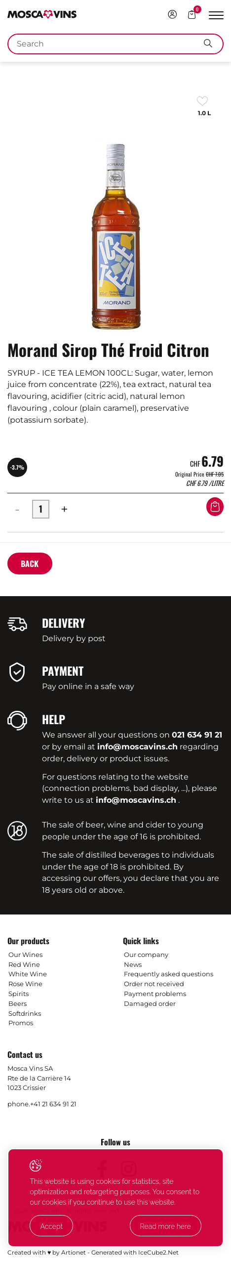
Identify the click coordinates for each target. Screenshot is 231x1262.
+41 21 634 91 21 (53, 1104)
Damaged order (150, 1003)
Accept (51, 1226)
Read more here (165, 1226)
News (133, 964)
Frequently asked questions (168, 974)
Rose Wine (25, 984)
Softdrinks (24, 1013)
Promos (20, 1023)
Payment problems (155, 994)
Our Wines (25, 954)
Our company (146, 954)
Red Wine (24, 964)
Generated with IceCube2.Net (135, 1252)
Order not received (154, 984)
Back (29, 563)
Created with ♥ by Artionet (46, 1252)
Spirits (18, 994)
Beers (17, 1003)
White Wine (27, 974)
